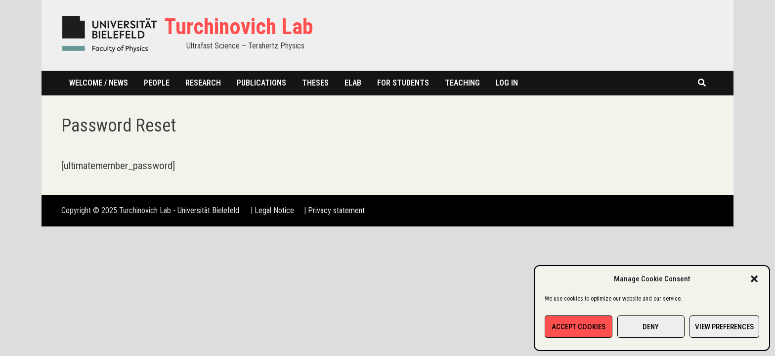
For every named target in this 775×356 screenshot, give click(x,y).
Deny (651, 326)
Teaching (462, 83)
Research (203, 83)
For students (403, 83)
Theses (315, 83)
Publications (261, 83)
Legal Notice (274, 210)
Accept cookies (578, 326)
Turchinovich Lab (238, 27)
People (157, 83)
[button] (754, 279)
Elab (352, 83)
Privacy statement (336, 210)
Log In (507, 83)
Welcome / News (98, 83)
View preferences (724, 326)
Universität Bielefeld (208, 210)
